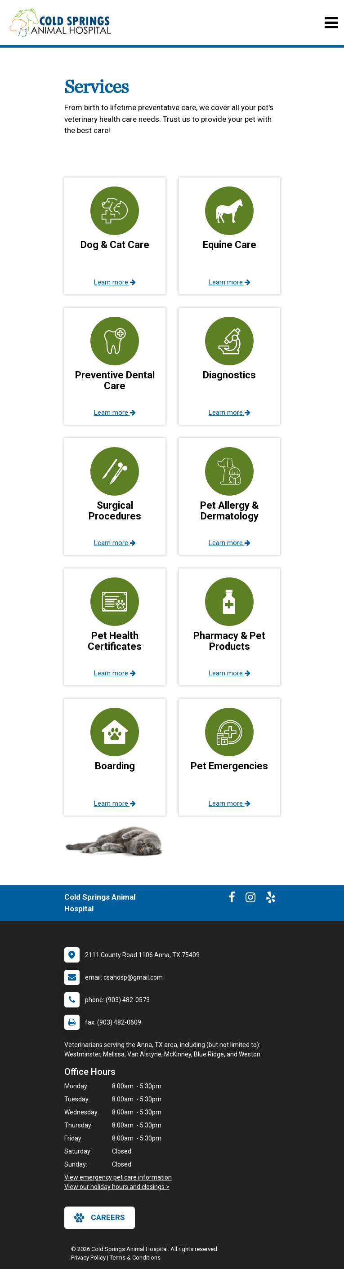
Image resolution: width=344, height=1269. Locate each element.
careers (99, 1218)
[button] (114, 235)
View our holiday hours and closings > (117, 1186)
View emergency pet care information (118, 1177)
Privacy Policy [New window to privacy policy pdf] (88, 1257)
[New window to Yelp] (270, 899)
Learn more (115, 282)
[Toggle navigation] (331, 23)
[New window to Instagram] (250, 899)
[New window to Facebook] (232, 899)
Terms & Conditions (135, 1257)
